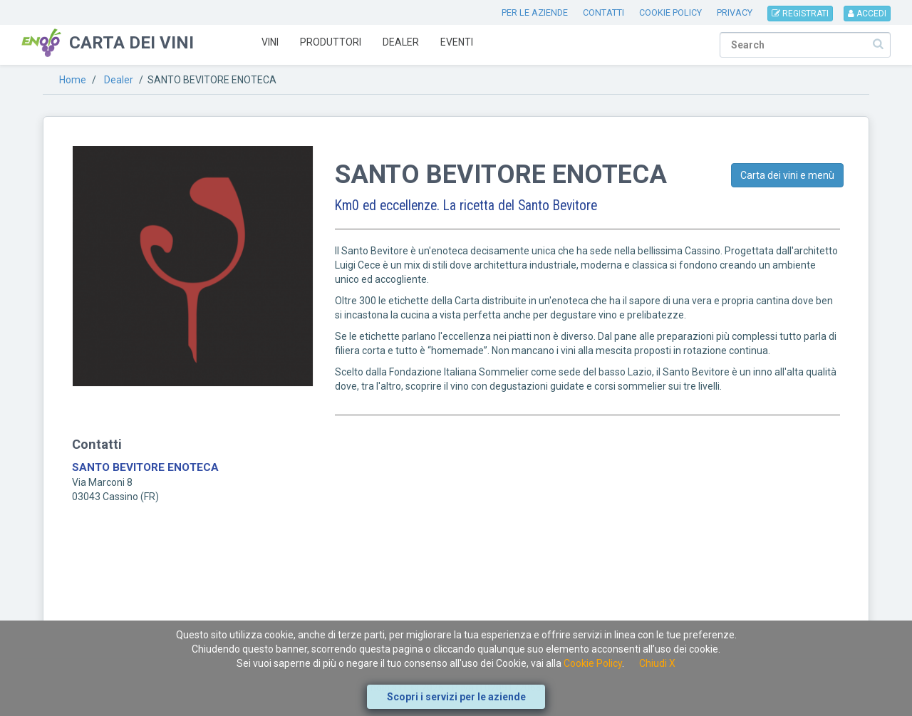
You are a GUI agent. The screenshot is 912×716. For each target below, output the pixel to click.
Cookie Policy (593, 663)
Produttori (330, 42)
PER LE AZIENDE (535, 12)
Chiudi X (657, 663)
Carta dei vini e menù (787, 175)
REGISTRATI (800, 14)
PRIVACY (734, 12)
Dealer (401, 42)
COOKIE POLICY (670, 12)
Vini (270, 42)
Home (72, 79)
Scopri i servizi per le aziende (456, 696)
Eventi (456, 42)
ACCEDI (867, 14)
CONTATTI (603, 12)
